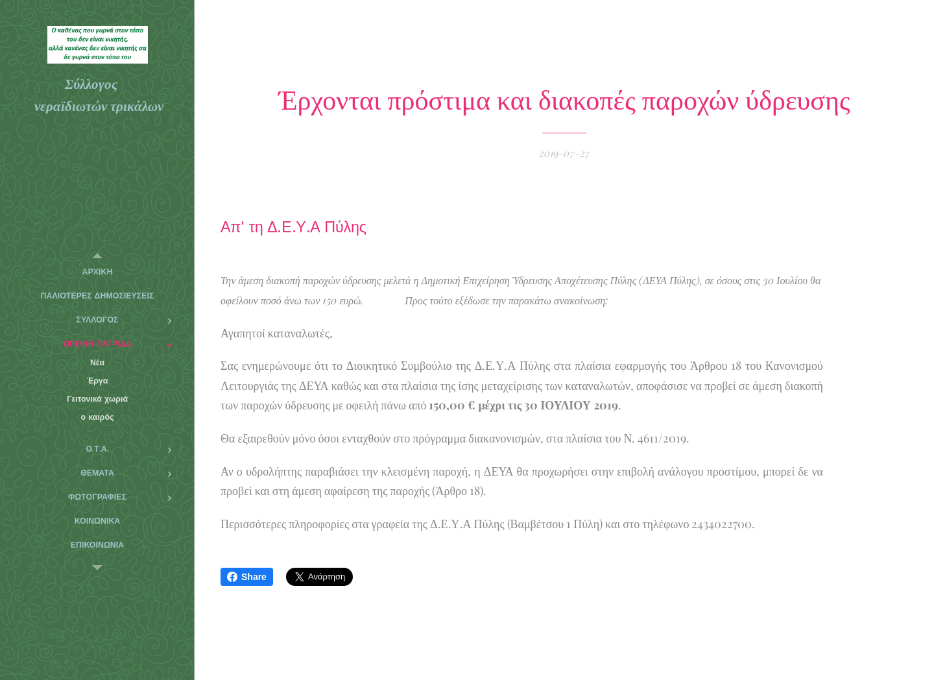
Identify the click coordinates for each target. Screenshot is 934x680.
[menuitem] (97, 272)
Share (247, 577)
